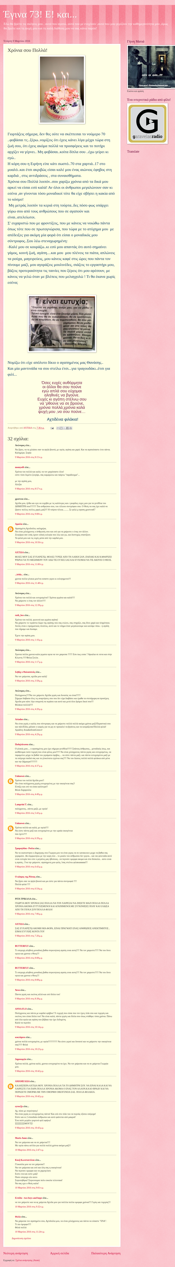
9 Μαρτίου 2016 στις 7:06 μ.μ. (29, 914)
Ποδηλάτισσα (21, 744)
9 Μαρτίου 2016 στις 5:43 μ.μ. (29, 813)
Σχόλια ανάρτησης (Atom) (28, 1260)
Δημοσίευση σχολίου (21, 1238)
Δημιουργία (20, 1059)
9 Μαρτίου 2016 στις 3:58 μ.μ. (29, 681)
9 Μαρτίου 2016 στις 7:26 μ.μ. (29, 936)
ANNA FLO (21, 1009)
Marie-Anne (21, 1138)
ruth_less (19, 615)
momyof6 (19, 467)
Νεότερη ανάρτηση (15, 1253)
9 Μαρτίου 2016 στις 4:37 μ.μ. (29, 766)
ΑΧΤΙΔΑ (19, 552)
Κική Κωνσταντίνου (25, 1160)
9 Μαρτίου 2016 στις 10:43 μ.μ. (29, 1128)
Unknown (20, 776)
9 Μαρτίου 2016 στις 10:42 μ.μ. (29, 1071)
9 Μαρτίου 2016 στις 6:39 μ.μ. (29, 838)
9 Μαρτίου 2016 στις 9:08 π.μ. (29, 514)
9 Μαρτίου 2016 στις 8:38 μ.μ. (29, 998)
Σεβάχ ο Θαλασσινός (25, 672)
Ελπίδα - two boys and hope (28, 1198)
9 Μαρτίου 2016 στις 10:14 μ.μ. (29, 1027)
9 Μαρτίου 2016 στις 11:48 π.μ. (29, 583)
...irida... (19, 574)
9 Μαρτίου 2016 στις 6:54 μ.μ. (29, 888)
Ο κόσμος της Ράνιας (25, 877)
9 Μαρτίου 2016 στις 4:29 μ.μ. (29, 734)
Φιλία (18, 1217)
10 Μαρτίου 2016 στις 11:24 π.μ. (30, 1232)
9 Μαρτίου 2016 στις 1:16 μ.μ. (29, 640)
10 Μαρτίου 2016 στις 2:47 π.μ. (29, 1150)
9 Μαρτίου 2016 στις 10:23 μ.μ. (29, 1049)
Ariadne (19, 719)
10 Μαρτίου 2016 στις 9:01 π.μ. (29, 1187)
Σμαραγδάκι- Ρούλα (25, 848)
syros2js (19, 1106)
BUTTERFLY (22, 946)
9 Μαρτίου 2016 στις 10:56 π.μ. (29, 542)
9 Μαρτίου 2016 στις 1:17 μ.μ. (29, 662)
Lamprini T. (21, 804)
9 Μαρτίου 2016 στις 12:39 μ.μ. (29, 605)
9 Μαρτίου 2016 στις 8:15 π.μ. (29, 457)
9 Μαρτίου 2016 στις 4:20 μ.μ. (29, 709)
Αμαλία (18, 524)
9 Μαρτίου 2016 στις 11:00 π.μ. (29, 564)
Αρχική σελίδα (59, 1253)
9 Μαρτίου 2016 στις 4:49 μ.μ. (29, 794)
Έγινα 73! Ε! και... (40, 14)
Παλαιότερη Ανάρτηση (106, 1253)
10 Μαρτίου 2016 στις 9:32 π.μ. (29, 1206)
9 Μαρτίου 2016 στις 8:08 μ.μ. (29, 958)
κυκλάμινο (20, 1037)
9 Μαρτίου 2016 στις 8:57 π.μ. (29, 488)
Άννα (17, 990)
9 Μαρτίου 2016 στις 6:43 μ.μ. (29, 866)
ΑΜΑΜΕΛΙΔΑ (22, 1081)
